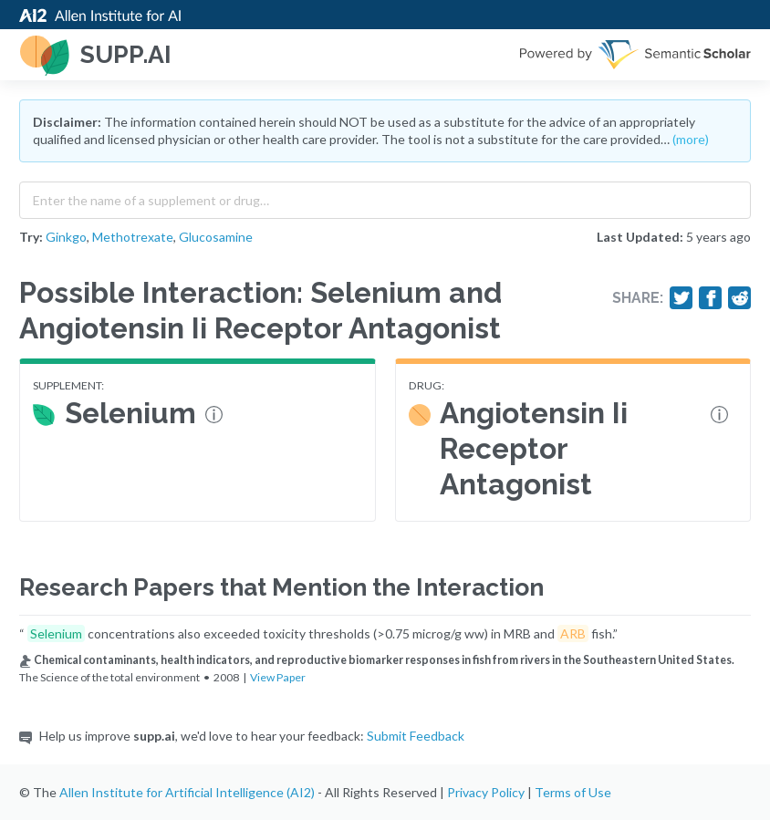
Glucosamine (216, 236)
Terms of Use (573, 792)
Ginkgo (66, 236)
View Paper (278, 677)
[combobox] (385, 196)
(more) (690, 139)
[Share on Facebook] (710, 298)
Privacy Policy (486, 792)
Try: (31, 236)
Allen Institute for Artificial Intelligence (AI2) (187, 792)
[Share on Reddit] (740, 298)
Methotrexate (132, 236)
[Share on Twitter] (681, 298)
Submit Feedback (415, 735)
